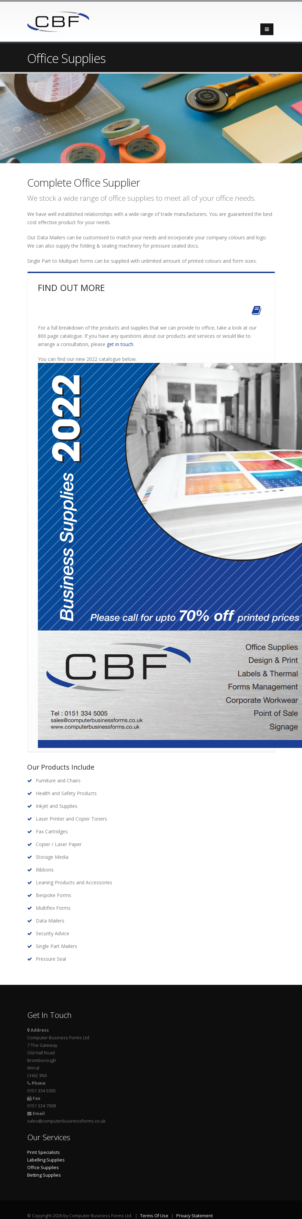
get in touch (120, 344)
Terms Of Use (154, 1216)
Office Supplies (43, 1167)
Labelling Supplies (46, 1160)
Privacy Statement (194, 1216)
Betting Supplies (44, 1175)
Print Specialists (43, 1152)
